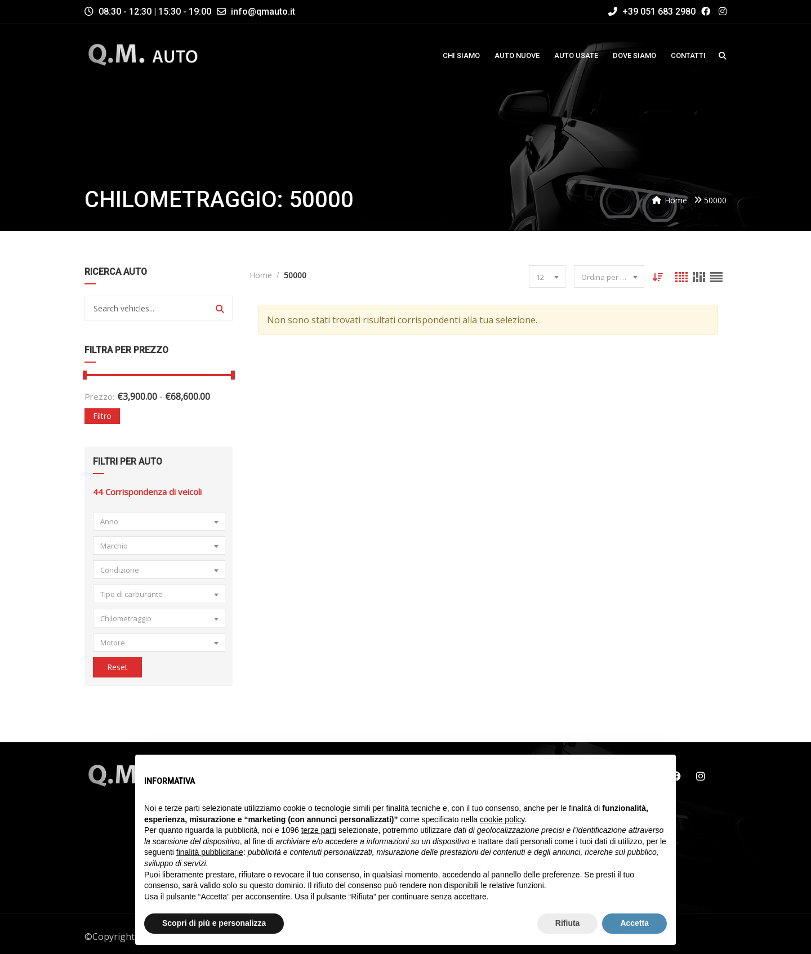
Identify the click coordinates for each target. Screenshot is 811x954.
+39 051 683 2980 (652, 11)
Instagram (700, 776)
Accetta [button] (634, 923)
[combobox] (159, 521)
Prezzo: (99, 396)
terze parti (318, 830)
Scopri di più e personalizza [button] (214, 923)
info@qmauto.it (263, 11)
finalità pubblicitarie (209, 852)
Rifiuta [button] (567, 923)
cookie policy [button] (502, 819)
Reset (117, 667)
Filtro (102, 416)
